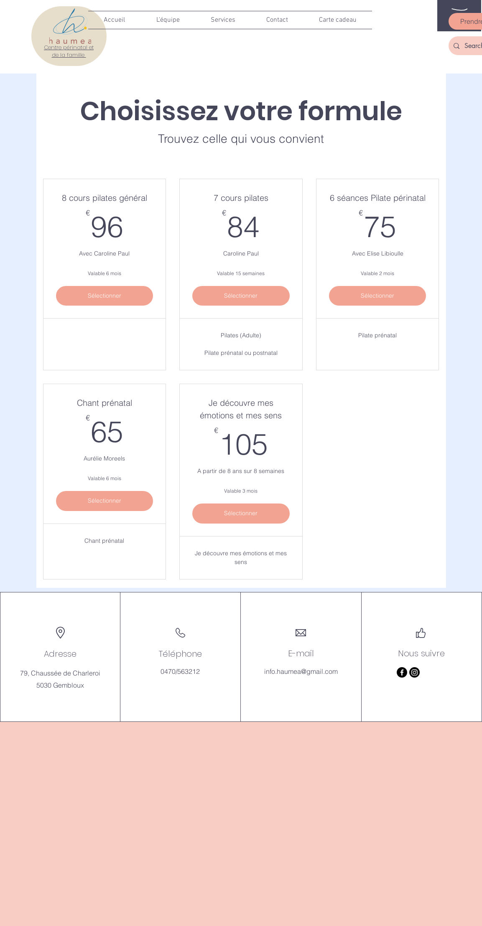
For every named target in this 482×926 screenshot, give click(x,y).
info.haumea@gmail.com (301, 671)
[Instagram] (414, 672)
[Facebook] (402, 672)
